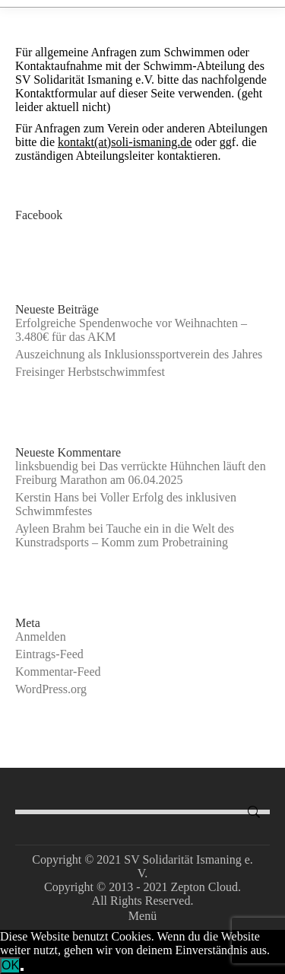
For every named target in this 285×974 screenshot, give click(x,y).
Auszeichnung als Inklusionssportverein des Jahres (138, 354)
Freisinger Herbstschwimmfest (90, 371)
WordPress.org (51, 689)
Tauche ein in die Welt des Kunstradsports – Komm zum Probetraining (124, 535)
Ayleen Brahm (50, 528)
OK (10, 965)
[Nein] (22, 969)
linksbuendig (46, 466)
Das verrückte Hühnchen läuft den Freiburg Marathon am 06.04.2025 (140, 473)
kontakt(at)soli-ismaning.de (125, 141)
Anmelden (40, 636)
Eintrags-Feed (49, 654)
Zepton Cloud (203, 886)
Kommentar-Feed (58, 671)
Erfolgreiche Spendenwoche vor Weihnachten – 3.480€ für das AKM (131, 330)
